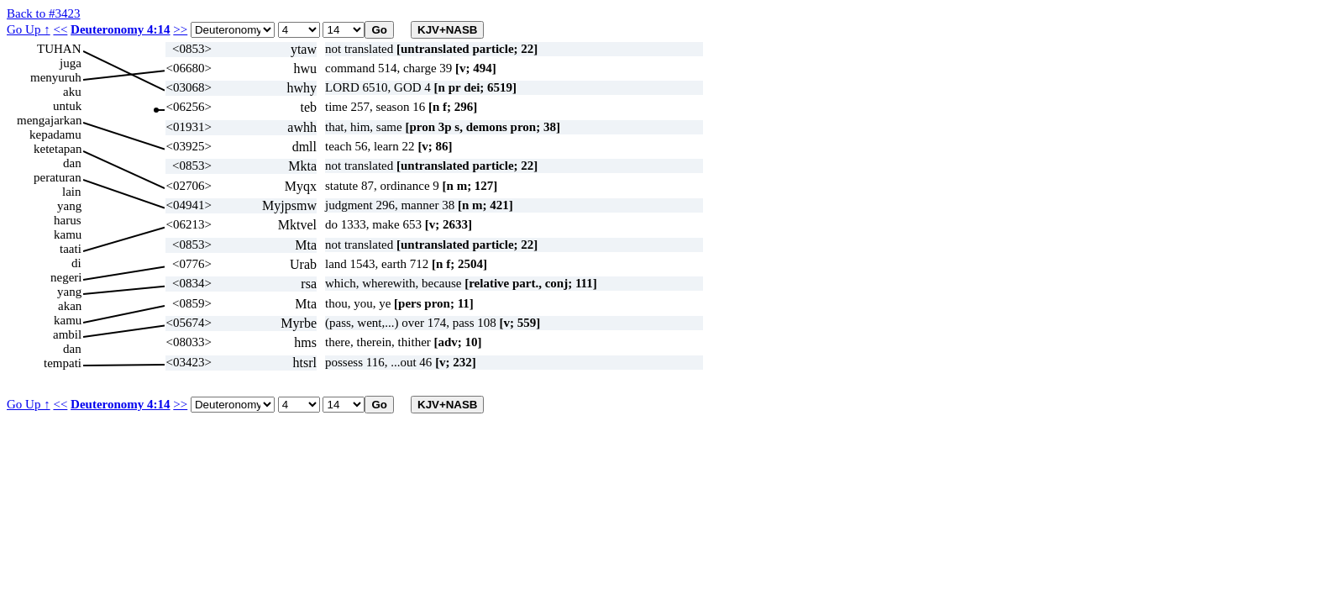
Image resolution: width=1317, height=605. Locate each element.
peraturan (57, 177)
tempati (62, 363)
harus (67, 220)
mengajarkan (49, 120)
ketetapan (57, 148)
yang (69, 206)
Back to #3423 (44, 13)
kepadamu (55, 134)
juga (70, 63)
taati (70, 248)
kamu (67, 234)
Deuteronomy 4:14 (120, 29)
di (76, 263)
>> (180, 29)
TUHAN (59, 48)
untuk (67, 106)
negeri (65, 277)
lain (71, 191)
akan (69, 306)
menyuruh (55, 77)
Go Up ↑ (28, 29)
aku (72, 91)
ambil (67, 334)
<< (60, 29)
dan (72, 163)
